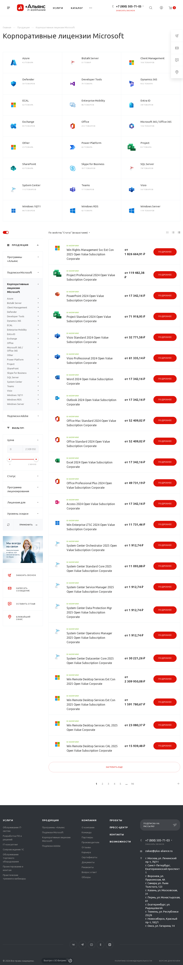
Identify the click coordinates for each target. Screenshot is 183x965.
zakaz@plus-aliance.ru (159, 850)
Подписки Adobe (25, 416)
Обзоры (86, 877)
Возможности (120, 841)
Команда (86, 832)
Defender (28, 79)
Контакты (117, 834)
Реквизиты (88, 867)
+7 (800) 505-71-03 (128, 6)
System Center (31, 185)
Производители (90, 842)
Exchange (28, 121)
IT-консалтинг (10, 844)
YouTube (91, 944)
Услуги (8, 820)
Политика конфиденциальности (133, 961)
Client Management (152, 58)
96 (132, 783)
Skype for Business (92, 164)
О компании (88, 827)
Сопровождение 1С (13, 849)
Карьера (86, 852)
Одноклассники (100, 944)
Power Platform (91, 142)
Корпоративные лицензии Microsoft (25, 288)
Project (145, 142)
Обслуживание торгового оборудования (11, 858)
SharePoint (29, 164)
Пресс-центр (119, 827)
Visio (143, 185)
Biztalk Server (90, 58)
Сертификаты (89, 857)
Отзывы (86, 847)
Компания (89, 820)
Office (85, 121)
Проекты (116, 820)
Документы (88, 862)
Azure (26, 58)
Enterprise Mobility (93, 100)
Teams (85, 185)
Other (26, 142)
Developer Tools (91, 79)
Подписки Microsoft (25, 272)
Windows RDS (89, 206)
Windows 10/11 (31, 206)
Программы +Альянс (25, 259)
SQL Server (147, 164)
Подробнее (164, 252)
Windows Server (150, 206)
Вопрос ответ (89, 872)
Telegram (82, 944)
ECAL (25, 100)
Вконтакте (73, 944)
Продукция (50, 820)
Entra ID (145, 100)
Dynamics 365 (148, 79)
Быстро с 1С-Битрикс (55, 960)
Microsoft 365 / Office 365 (155, 121)
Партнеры (87, 837)
